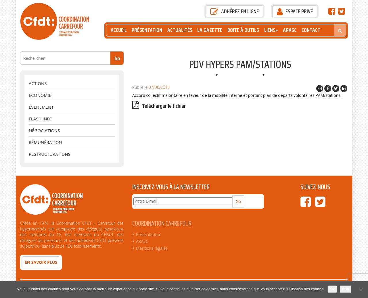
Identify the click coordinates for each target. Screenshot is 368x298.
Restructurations (49, 154)
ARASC (289, 30)
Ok (332, 289)
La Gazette (209, 30)
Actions (38, 83)
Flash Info (41, 119)
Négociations (44, 130)
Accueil (119, 30)
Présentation (147, 30)
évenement (41, 107)
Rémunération (45, 142)
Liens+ (271, 30)
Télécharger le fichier (159, 105)
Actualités (179, 30)
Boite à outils (243, 30)
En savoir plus (41, 262)
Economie (40, 95)
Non (345, 289)
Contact (311, 30)
